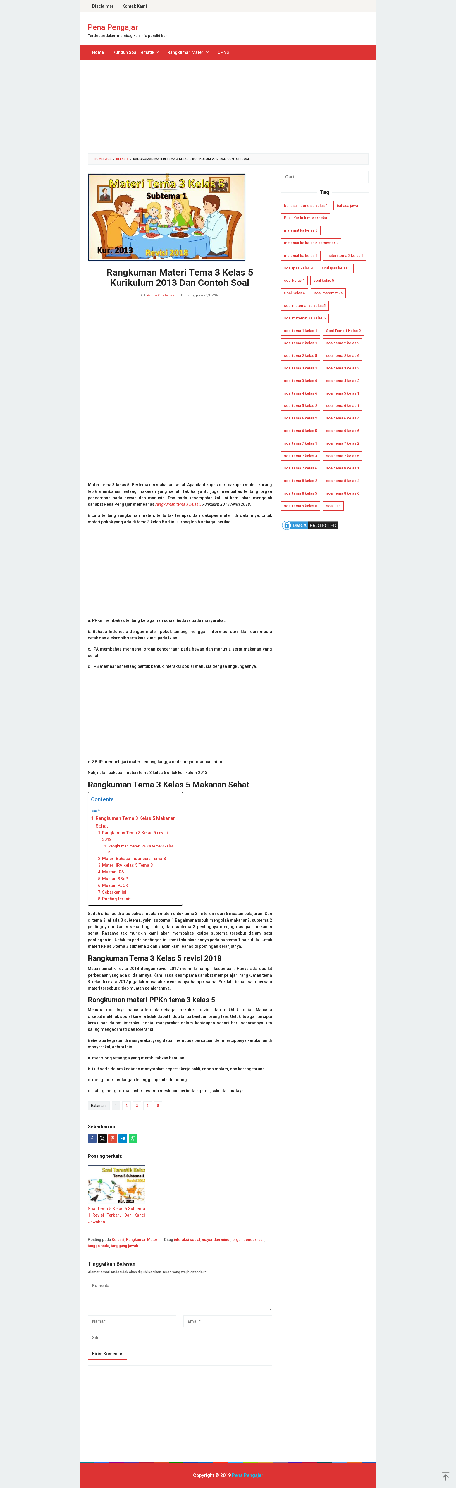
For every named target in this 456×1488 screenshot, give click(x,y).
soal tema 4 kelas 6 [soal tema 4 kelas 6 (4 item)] (300, 393)
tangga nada (98, 1245)
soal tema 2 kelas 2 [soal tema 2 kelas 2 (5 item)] (342, 343)
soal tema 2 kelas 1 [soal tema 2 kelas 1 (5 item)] (300, 343)
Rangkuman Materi (142, 1239)
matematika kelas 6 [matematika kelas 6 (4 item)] (300, 255)
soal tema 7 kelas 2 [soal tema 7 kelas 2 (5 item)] (342, 443)
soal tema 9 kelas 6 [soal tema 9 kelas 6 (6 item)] (300, 506)
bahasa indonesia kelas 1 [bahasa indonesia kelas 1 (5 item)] (306, 205)
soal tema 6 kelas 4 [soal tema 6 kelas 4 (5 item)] (342, 418)
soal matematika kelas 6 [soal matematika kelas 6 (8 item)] (305, 318)
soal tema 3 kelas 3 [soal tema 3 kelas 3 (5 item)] (342, 368)
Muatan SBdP (115, 878)
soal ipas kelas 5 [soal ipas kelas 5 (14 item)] (336, 268)
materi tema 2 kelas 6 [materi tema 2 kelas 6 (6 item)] (344, 255)
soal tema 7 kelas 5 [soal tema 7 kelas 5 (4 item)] (342, 456)
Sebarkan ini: (115, 892)
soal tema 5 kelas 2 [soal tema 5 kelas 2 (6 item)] (300, 405)
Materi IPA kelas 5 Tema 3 (127, 865)
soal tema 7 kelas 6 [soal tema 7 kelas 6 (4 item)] (300, 468)
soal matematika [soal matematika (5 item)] (328, 293)
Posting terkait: (117, 899)
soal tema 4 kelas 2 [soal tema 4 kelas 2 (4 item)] (342, 381)
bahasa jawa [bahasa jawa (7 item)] (347, 205)
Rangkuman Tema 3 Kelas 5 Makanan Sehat (136, 822)
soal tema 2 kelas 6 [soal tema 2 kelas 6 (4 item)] (342, 355)
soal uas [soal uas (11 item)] (333, 506)
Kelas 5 (118, 1239)
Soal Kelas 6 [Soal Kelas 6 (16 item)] (294, 293)
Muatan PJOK (115, 885)
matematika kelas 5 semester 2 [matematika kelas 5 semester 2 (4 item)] (311, 243)
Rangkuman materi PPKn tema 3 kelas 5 (141, 849)
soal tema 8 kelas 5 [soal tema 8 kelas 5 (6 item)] (300, 493)
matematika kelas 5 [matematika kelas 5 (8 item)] (300, 230)
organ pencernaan (248, 1239)
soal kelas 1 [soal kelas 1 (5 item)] (294, 280)
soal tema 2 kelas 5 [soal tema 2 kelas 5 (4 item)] (300, 355)
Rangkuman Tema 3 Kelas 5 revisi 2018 (135, 836)
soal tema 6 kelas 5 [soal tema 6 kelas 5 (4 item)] (300, 431)
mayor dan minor (216, 1239)
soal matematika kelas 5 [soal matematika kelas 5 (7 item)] (305, 305)
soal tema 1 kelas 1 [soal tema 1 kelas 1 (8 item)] (300, 330)
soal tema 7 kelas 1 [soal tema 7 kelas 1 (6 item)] (300, 443)
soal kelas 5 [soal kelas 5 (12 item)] (324, 280)
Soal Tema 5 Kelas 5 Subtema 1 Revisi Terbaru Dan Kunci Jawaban (116, 1215)
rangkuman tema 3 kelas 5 (178, 504)
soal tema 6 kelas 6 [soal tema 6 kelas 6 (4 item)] (342, 431)
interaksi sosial (187, 1239)
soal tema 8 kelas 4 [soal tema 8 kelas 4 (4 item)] (342, 481)
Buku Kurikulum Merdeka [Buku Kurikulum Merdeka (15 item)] (305, 218)
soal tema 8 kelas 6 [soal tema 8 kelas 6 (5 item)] (342, 493)
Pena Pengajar (113, 27)
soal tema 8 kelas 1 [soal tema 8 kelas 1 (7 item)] (342, 468)
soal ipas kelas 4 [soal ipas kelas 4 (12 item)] (298, 268)
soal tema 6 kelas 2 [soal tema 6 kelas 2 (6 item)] (300, 418)
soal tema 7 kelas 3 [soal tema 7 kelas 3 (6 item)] (300, 456)
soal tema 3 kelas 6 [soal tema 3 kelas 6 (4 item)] (300, 381)
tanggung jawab (124, 1245)
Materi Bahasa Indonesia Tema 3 (134, 858)
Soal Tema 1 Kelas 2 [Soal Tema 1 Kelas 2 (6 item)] (343, 330)
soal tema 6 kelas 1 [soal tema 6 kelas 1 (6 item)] (342, 405)
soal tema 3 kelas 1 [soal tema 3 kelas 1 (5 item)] (300, 368)
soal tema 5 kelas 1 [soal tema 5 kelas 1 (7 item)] (342, 393)
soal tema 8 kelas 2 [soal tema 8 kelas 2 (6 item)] (300, 481)
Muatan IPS (113, 872)
